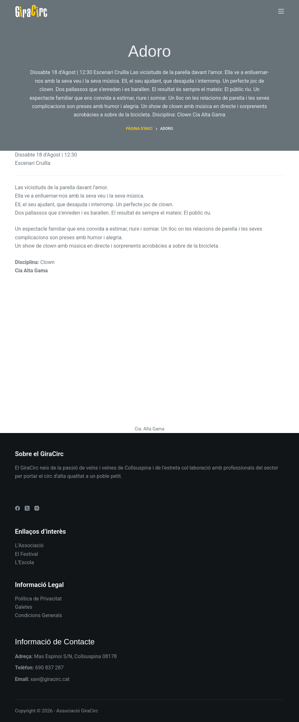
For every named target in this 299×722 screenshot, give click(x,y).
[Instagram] (36, 508)
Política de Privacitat (38, 599)
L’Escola (24, 562)
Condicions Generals (38, 615)
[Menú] (281, 11)
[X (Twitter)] (27, 508)
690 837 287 (49, 668)
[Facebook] (17, 508)
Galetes (23, 607)
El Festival (26, 554)
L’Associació (29, 545)
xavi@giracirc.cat (50, 679)
